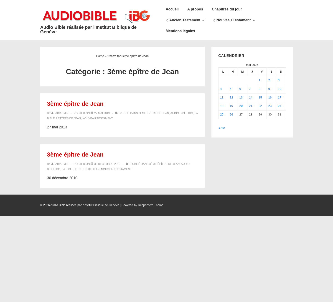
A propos (195, 9)
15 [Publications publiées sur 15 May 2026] (260, 97)
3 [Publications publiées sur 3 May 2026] (279, 80)
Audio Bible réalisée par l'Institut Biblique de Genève (88, 29)
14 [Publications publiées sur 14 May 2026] (250, 97)
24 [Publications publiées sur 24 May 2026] (279, 106)
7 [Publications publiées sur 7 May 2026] (250, 89)
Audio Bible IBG (181, 113)
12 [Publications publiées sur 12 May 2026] (231, 97)
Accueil (172, 9)
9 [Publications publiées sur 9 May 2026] (269, 89)
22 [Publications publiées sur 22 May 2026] (260, 106)
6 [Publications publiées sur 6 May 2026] (240, 89)
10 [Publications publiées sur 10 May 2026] (279, 89)
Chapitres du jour (227, 9)
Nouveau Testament (97, 118)
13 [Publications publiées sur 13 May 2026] (241, 97)
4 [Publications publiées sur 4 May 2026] (221, 89)
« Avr (221, 128)
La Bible (67, 169)
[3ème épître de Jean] (102, 113)
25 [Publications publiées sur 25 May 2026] (221, 114)
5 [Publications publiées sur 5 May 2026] (230, 89)
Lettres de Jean (68, 118)
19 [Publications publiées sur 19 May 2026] (231, 106)
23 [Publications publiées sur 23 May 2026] (270, 106)
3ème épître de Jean (75, 103)
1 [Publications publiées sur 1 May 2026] (259, 80)
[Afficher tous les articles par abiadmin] (60, 113)
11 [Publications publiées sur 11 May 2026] (221, 97)
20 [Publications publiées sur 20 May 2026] (241, 106)
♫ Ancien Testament (186, 20)
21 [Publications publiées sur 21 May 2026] (250, 106)
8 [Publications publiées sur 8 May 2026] (259, 89)
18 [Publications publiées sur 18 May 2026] (221, 106)
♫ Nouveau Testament (234, 20)
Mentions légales (180, 31)
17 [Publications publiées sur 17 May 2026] (279, 97)
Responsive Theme (150, 205)
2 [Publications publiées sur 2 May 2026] (269, 80)
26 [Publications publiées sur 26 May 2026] (231, 114)
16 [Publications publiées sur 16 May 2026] (270, 97)
